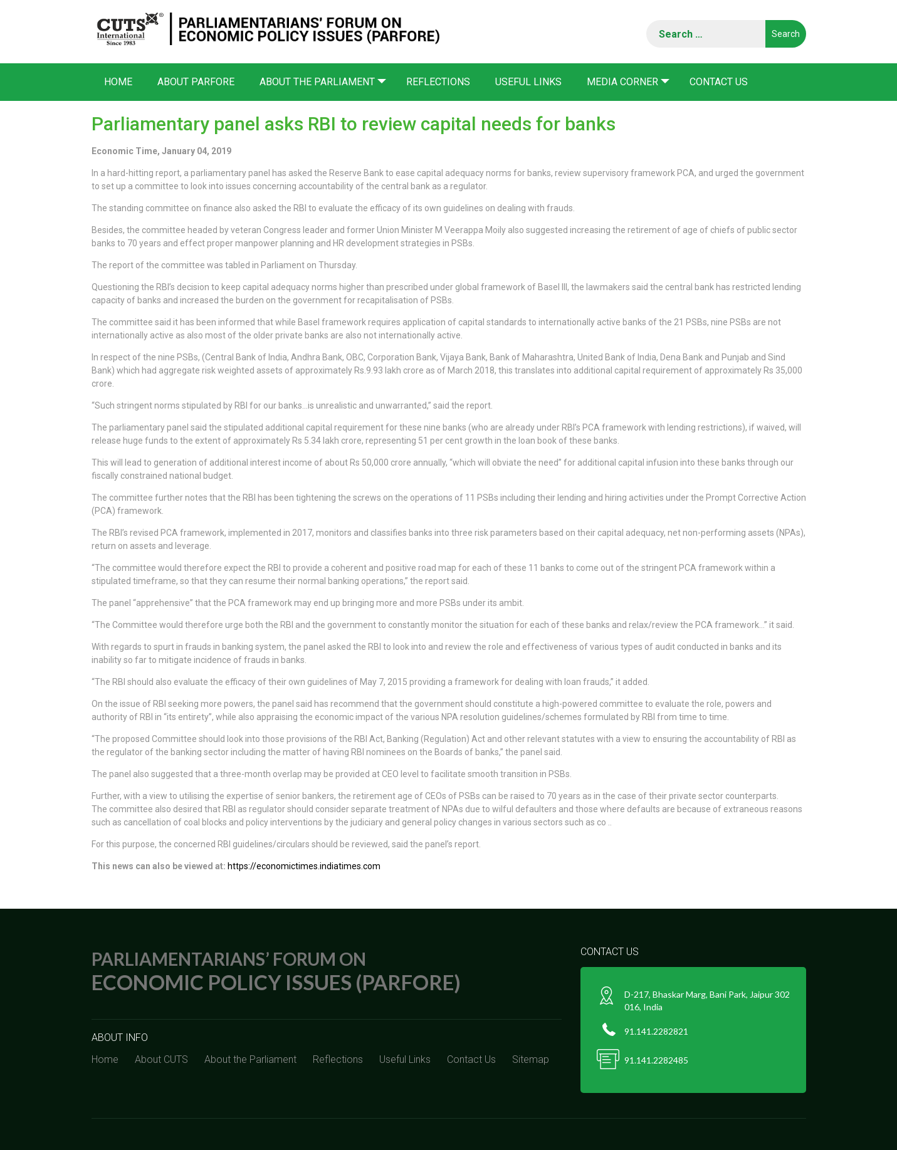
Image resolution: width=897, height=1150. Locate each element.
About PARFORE (195, 82)
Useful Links (528, 82)
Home (118, 82)
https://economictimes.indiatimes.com (304, 866)
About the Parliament (317, 82)
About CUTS (161, 1059)
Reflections (438, 82)
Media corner (622, 82)
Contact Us (719, 82)
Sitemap (530, 1059)
